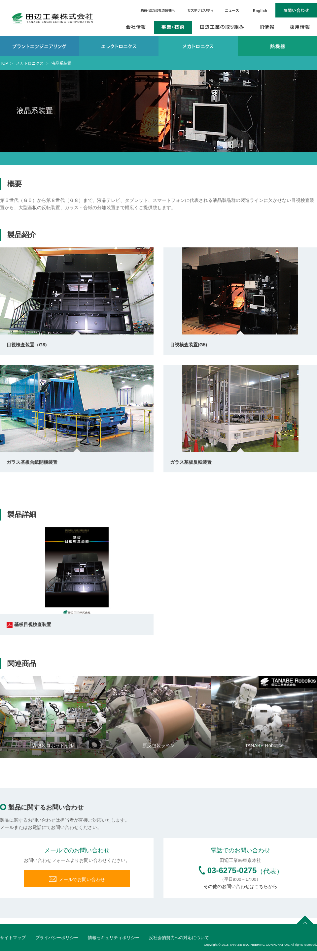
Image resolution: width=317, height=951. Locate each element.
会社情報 (136, 27)
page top (305, 918)
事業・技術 (173, 27)
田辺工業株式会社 (52, 18)
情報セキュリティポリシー (113, 937)
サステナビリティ (200, 10)
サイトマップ (13, 937)
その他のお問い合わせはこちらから (240, 886)
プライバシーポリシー (56, 937)
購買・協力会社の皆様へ (158, 10)
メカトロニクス (30, 63)
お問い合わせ (296, 10)
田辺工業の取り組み (222, 27)
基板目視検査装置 (29, 624)
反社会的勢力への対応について (179, 937)
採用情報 (300, 27)
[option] (53, 717)
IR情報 (267, 27)
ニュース (232, 10)
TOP (4, 63)
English (260, 10)
